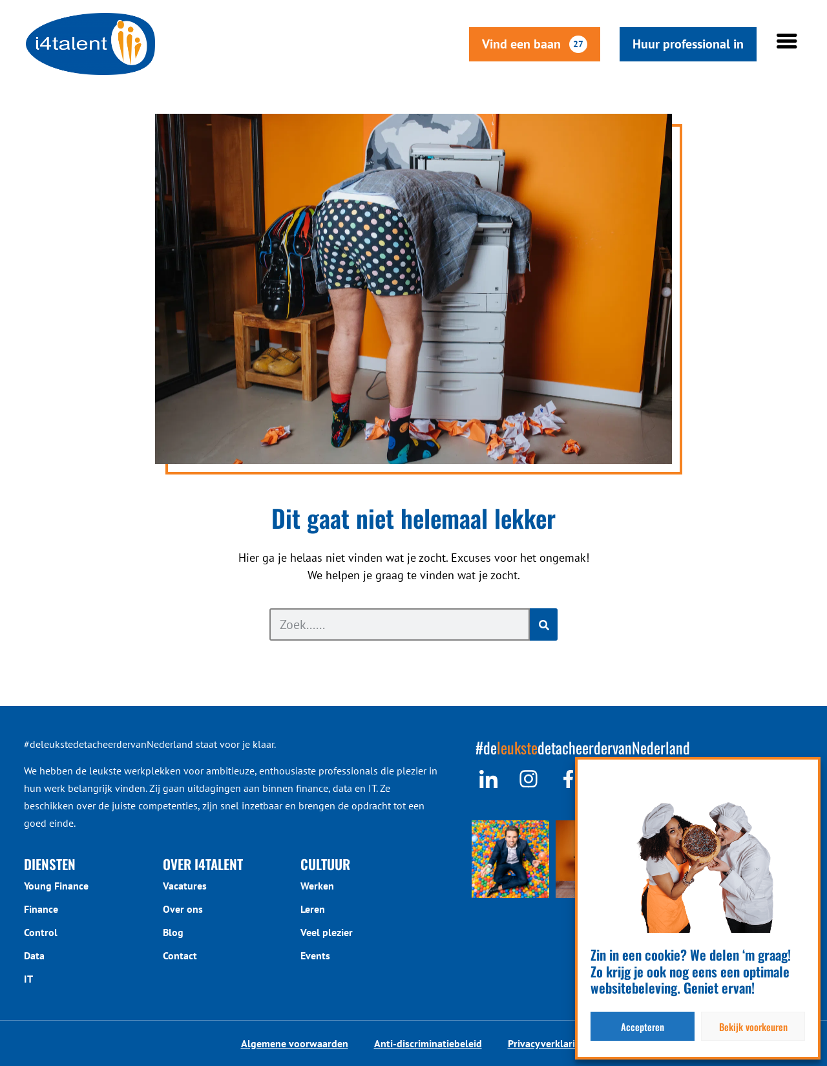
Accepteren (642, 1026)
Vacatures (185, 885)
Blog (173, 932)
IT (28, 978)
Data (34, 955)
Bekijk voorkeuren (753, 1026)
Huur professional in (701, 44)
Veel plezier (326, 932)
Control (41, 932)
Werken (317, 885)
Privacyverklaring (547, 1043)
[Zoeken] (544, 624)
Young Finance (56, 885)
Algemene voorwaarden (294, 1043)
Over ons (183, 908)
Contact (180, 955)
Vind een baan (547, 44)
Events (315, 955)
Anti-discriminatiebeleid (428, 1043)
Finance (41, 908)
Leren (312, 908)
